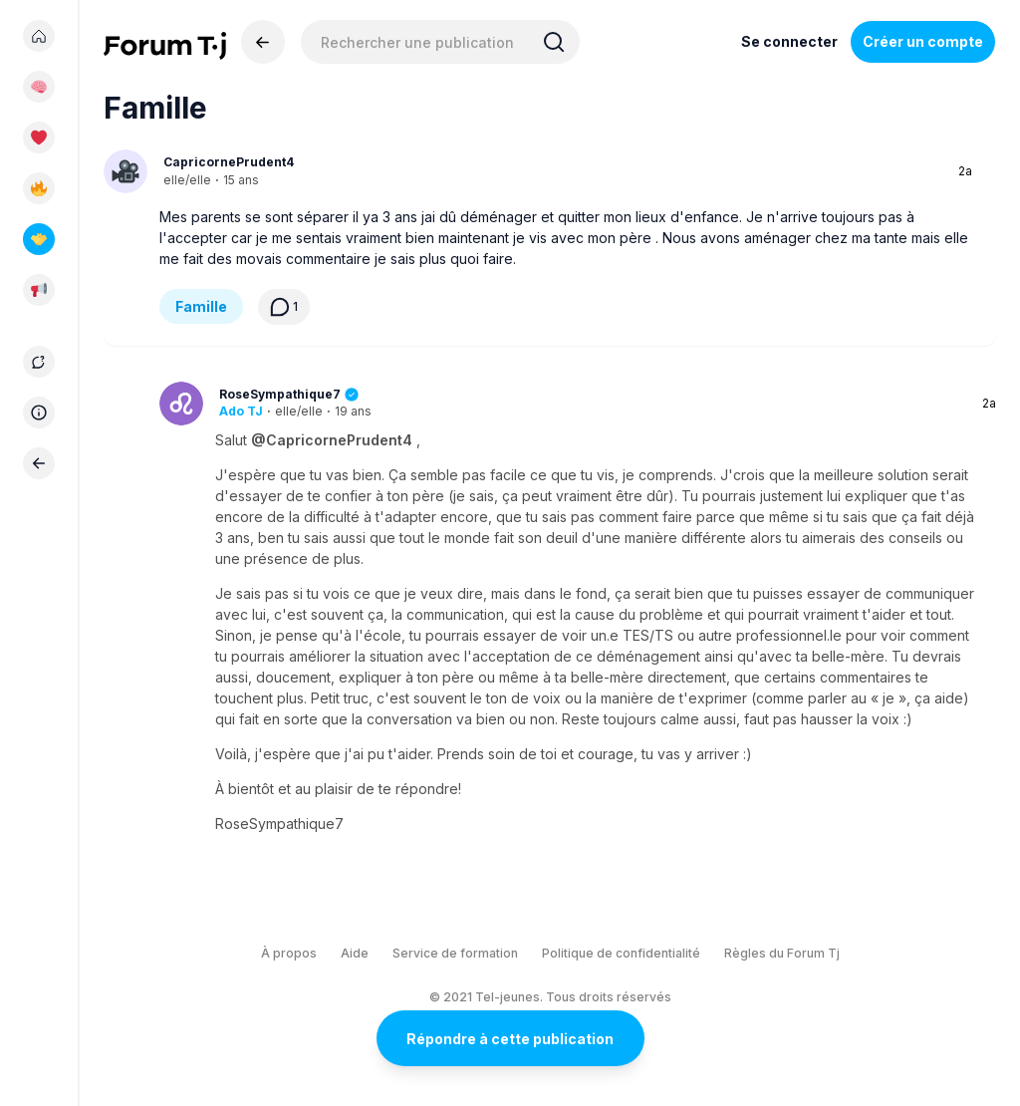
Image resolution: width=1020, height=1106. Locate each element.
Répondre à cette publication (510, 1038)
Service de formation (455, 953)
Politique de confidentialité (621, 953)
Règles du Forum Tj (782, 953)
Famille (201, 306)
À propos (289, 953)
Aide (355, 953)
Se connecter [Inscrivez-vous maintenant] (789, 41)
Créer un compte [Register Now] (923, 41)
